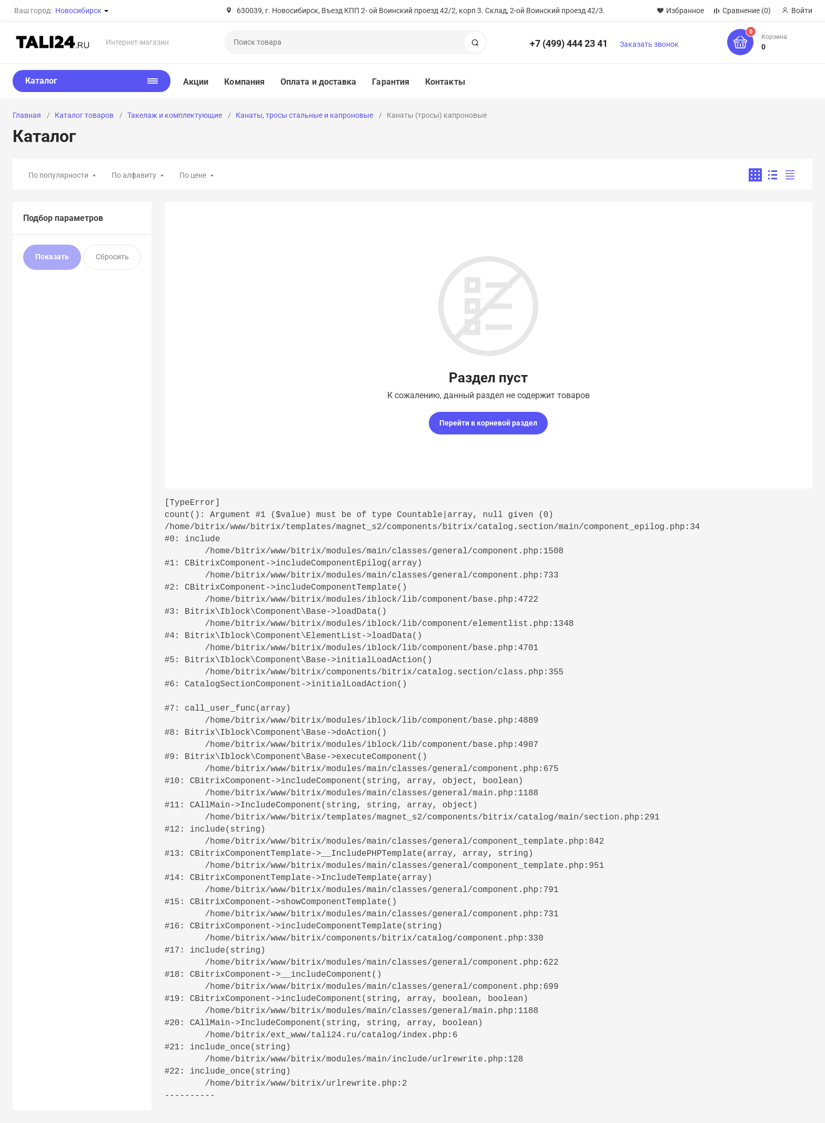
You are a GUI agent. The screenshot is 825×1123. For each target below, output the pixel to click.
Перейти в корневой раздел (488, 423)
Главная (27, 115)
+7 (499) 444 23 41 (569, 43)
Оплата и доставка (318, 82)
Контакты (445, 82)
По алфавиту (134, 175)
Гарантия (390, 82)
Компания (244, 82)
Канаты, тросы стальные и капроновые (304, 115)
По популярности (58, 175)
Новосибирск (78, 10)
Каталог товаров (84, 115)
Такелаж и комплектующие (174, 115)
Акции (195, 82)
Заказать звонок (649, 44)
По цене (192, 175)
